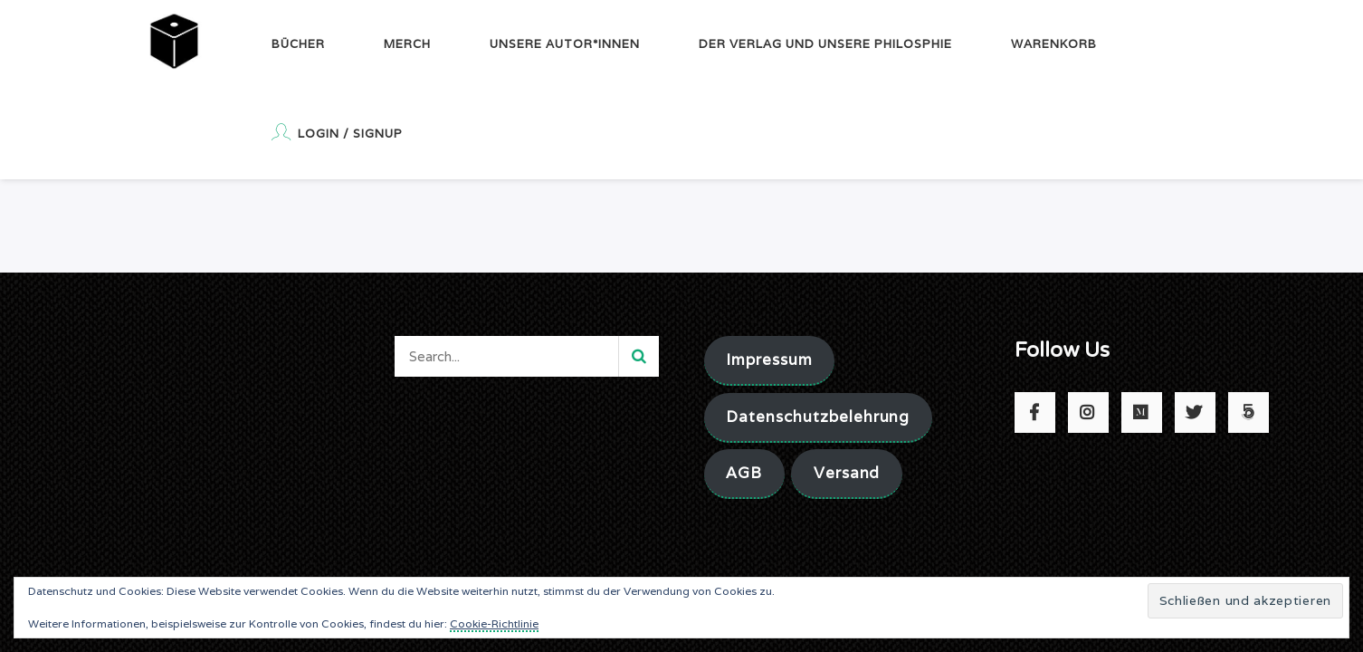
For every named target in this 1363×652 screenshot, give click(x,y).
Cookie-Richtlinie (494, 623)
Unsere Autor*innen (565, 44)
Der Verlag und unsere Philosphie (825, 44)
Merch (407, 44)
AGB (744, 473)
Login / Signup (337, 132)
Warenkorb (1054, 44)
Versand (847, 473)
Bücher (298, 44)
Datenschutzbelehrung (818, 417)
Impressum (769, 359)
